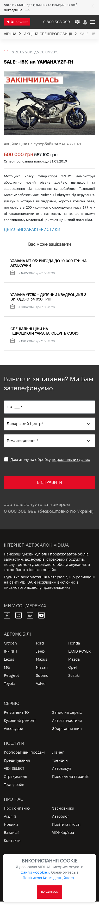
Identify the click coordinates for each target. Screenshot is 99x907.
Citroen (10, 643)
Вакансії (11, 832)
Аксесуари (13, 729)
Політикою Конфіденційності (49, 878)
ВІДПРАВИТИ (49, 482)
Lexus (9, 659)
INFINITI (10, 651)
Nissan (42, 667)
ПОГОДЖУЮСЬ (49, 892)
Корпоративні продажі (24, 752)
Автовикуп (61, 768)
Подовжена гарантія (70, 776)
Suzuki (74, 675)
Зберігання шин (67, 729)
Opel (72, 667)
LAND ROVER (79, 651)
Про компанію (17, 808)
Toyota (9, 683)
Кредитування (17, 760)
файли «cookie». (35, 872)
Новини (11, 824)
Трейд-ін (60, 760)
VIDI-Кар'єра (63, 832)
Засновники (63, 808)
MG (7, 667)
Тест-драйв (14, 785)
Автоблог (60, 816)
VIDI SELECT (14, 768)
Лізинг (58, 752)
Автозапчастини (67, 720)
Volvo (41, 683)
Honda (74, 643)
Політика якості (66, 824)
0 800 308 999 (20, 511)
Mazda (74, 659)
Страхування (15, 776)
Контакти (12, 841)
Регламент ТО (16, 712)
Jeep (40, 651)
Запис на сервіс (67, 712)
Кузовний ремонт (20, 720)
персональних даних (71, 460)
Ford (40, 643)
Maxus (41, 659)
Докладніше (17, 10)
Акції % (10, 816)
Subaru (42, 675)
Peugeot (11, 675)
